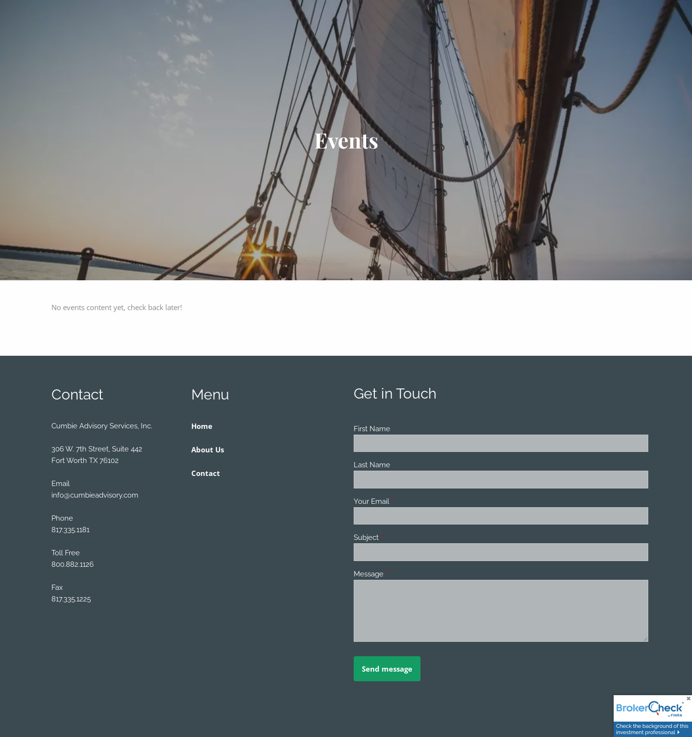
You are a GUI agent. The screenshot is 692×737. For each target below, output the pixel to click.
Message (403, 574)
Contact (205, 473)
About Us (207, 449)
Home (201, 426)
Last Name (372, 465)
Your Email (406, 501)
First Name (372, 429)
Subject (401, 537)
